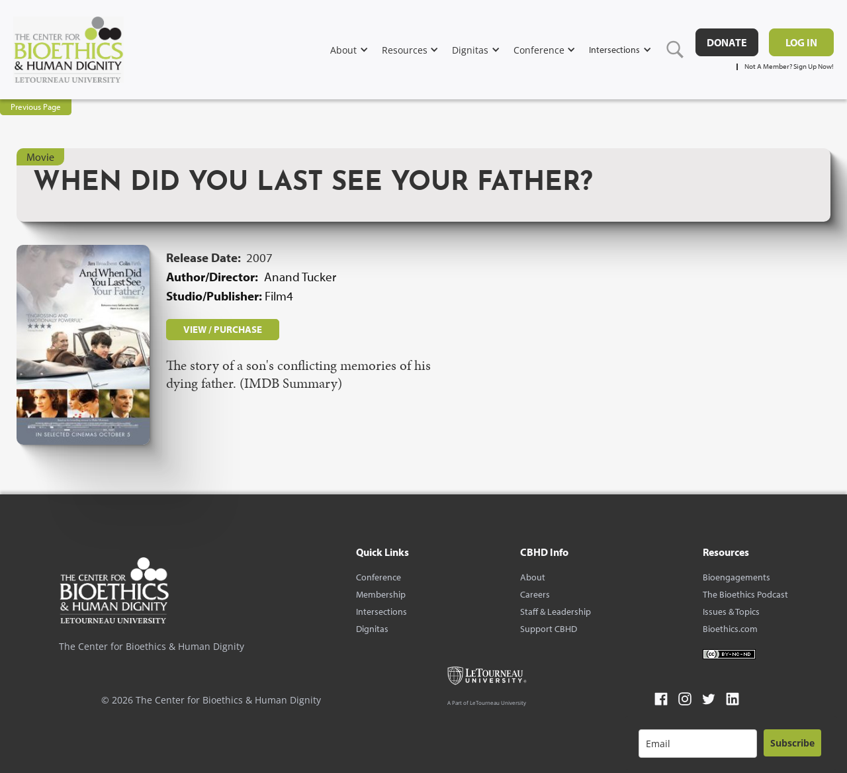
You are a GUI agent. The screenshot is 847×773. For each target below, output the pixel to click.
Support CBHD (548, 629)
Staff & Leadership (555, 611)
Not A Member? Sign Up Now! (789, 66)
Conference (378, 577)
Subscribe (792, 743)
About (532, 577)
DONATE (727, 42)
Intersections (381, 611)
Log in (801, 42)
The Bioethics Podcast (745, 594)
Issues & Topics (731, 611)
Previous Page (36, 106)
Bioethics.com (730, 629)
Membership (381, 594)
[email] (698, 743)
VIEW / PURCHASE (222, 329)
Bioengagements (736, 577)
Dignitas (372, 629)
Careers (535, 594)
